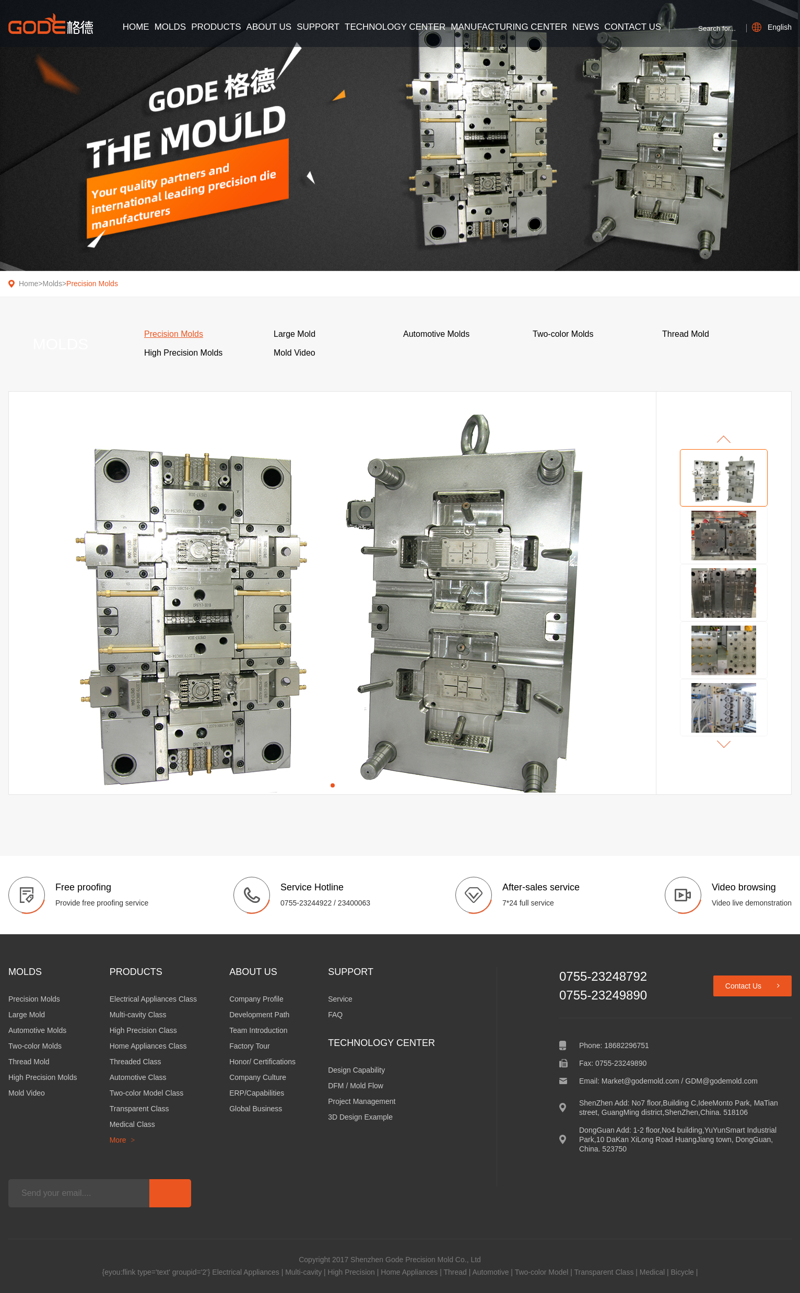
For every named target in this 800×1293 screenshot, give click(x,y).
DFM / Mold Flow (355, 1086)
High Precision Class (143, 1030)
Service (340, 999)
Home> (31, 283)
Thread (454, 1272)
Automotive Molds (37, 1030)
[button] (333, 785)
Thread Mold (29, 1061)
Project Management (361, 1101)
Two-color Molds (35, 1046)
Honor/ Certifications (262, 1061)
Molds (170, 27)
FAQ (335, 1014)
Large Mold (26, 1014)
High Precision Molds (42, 1077)
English (772, 27)
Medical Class (132, 1124)
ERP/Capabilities (256, 1093)
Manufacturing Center (509, 27)
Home (136, 27)
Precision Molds (92, 283)
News (585, 27)
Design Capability (356, 1070)
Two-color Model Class (147, 1093)
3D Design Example (360, 1117)
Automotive (490, 1272)
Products (216, 27)
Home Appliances (409, 1272)
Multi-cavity (303, 1272)
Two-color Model (542, 1272)
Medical (652, 1272)
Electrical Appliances (245, 1272)
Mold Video (26, 1093)
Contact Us (632, 27)
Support (318, 27)
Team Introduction (258, 1030)
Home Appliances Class (148, 1046)
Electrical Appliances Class (153, 999)
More (122, 1140)
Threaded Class (135, 1061)
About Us (269, 27)
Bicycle (681, 1272)
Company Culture (257, 1077)
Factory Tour (249, 1046)
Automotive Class (138, 1077)
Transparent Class (139, 1108)
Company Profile (256, 999)
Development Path (259, 1014)
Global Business (255, 1108)
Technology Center (395, 27)
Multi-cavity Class (138, 1014)
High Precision (351, 1272)
